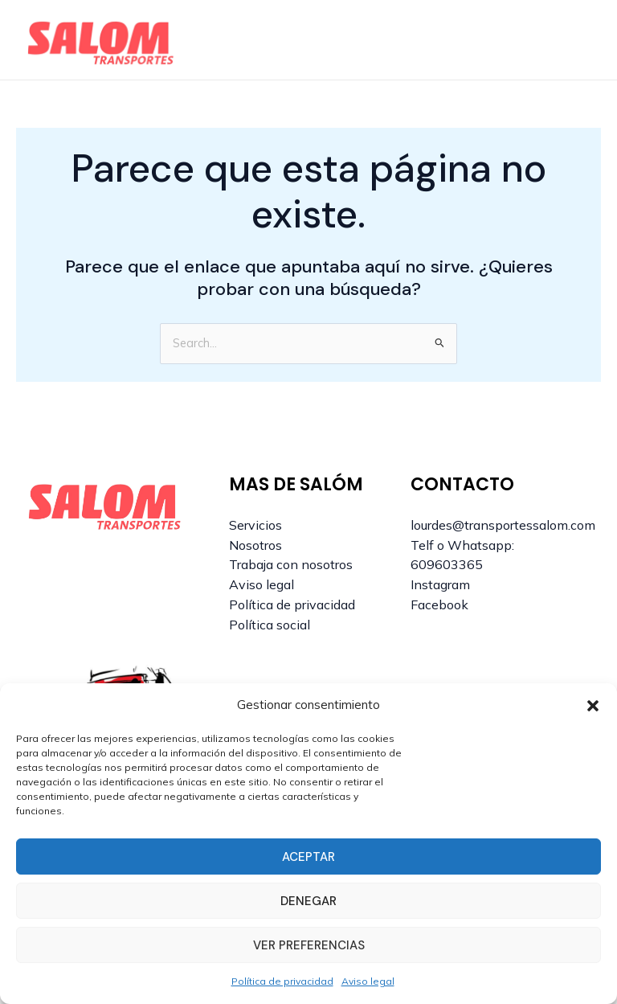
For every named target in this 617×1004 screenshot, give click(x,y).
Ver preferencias (309, 945)
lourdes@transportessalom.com (503, 525)
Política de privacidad (282, 981)
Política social (269, 625)
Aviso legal (367, 981)
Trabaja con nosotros (291, 564)
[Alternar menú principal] (573, 40)
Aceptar (308, 857)
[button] (593, 706)
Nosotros (255, 545)
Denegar (308, 901)
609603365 (447, 564)
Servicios (255, 525)
